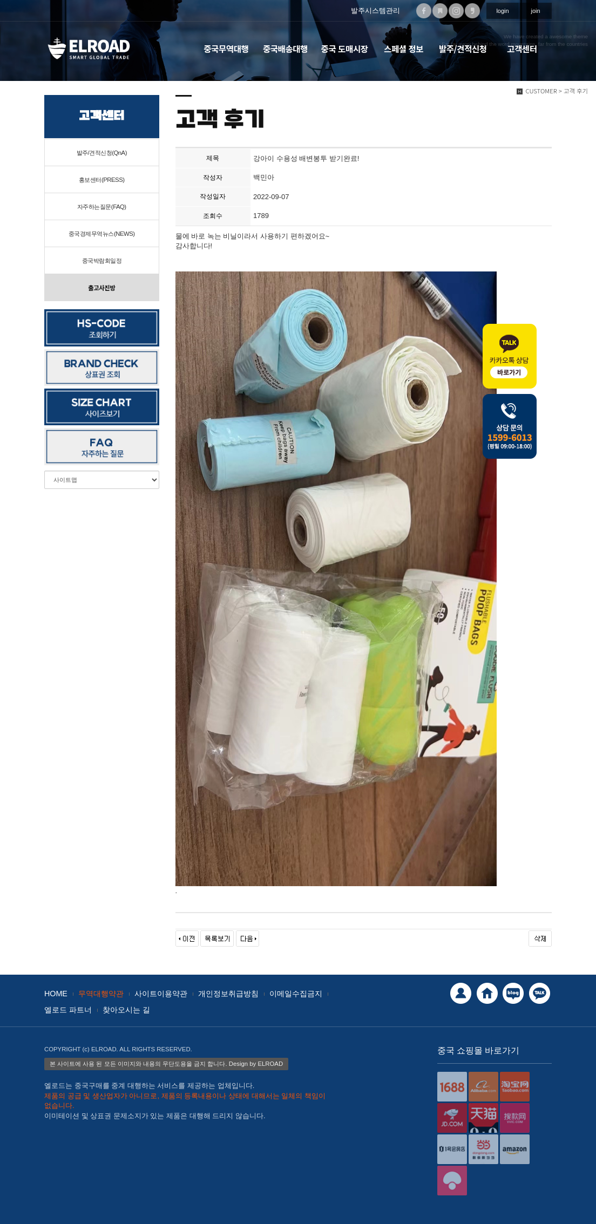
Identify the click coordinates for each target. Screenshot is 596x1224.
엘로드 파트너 (68, 1009)
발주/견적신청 (463, 49)
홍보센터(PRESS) (102, 179)
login (502, 11)
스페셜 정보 (403, 49)
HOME (55, 993)
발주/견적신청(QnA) (102, 152)
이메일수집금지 (295, 993)
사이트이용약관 (160, 993)
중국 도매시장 (344, 49)
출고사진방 (101, 287)
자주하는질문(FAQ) (101, 206)
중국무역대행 (226, 49)
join (535, 11)
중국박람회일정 (102, 260)
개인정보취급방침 (228, 993)
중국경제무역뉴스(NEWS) (102, 233)
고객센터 (522, 49)
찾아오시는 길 (126, 1009)
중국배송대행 (285, 49)
